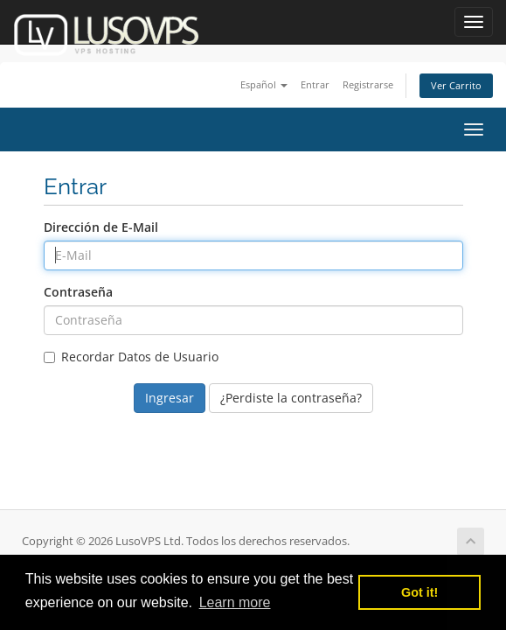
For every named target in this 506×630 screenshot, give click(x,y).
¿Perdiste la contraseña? (291, 397)
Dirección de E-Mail (101, 227)
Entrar (315, 84)
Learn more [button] (235, 602)
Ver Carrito (456, 85)
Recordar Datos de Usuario (131, 356)
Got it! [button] (419, 592)
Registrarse (368, 84)
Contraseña (78, 292)
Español (264, 84)
